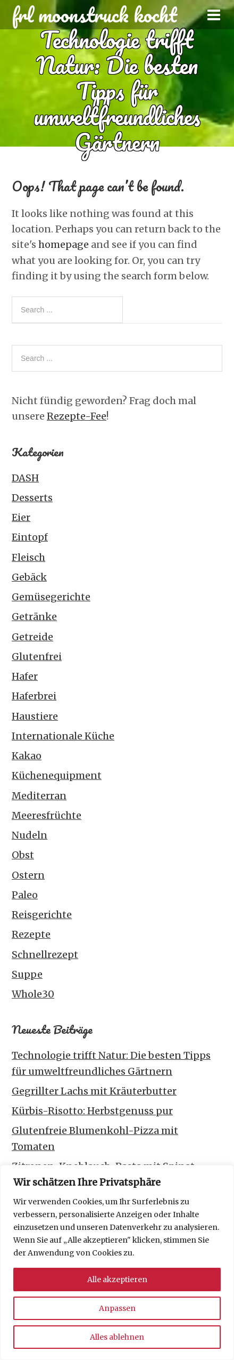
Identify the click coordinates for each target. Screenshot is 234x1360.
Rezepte (31, 934)
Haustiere (35, 716)
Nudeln (29, 835)
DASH (25, 478)
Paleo (25, 895)
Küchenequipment (57, 775)
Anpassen (117, 1308)
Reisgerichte (42, 914)
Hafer (25, 676)
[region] (117, 1262)
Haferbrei (34, 696)
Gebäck (29, 577)
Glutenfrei (37, 656)
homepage (63, 244)
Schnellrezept (45, 954)
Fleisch (28, 557)
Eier (21, 517)
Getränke (34, 616)
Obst (23, 855)
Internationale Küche (63, 736)
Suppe (27, 974)
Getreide (32, 637)
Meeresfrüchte (46, 815)
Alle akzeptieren (117, 1279)
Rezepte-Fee (76, 416)
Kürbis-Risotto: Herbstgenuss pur (92, 1111)
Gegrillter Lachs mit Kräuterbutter (94, 1091)
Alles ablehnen (117, 1337)
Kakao (26, 756)
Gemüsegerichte (51, 597)
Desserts (32, 498)
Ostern (28, 875)
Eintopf (30, 537)
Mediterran (39, 796)
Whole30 (33, 994)
